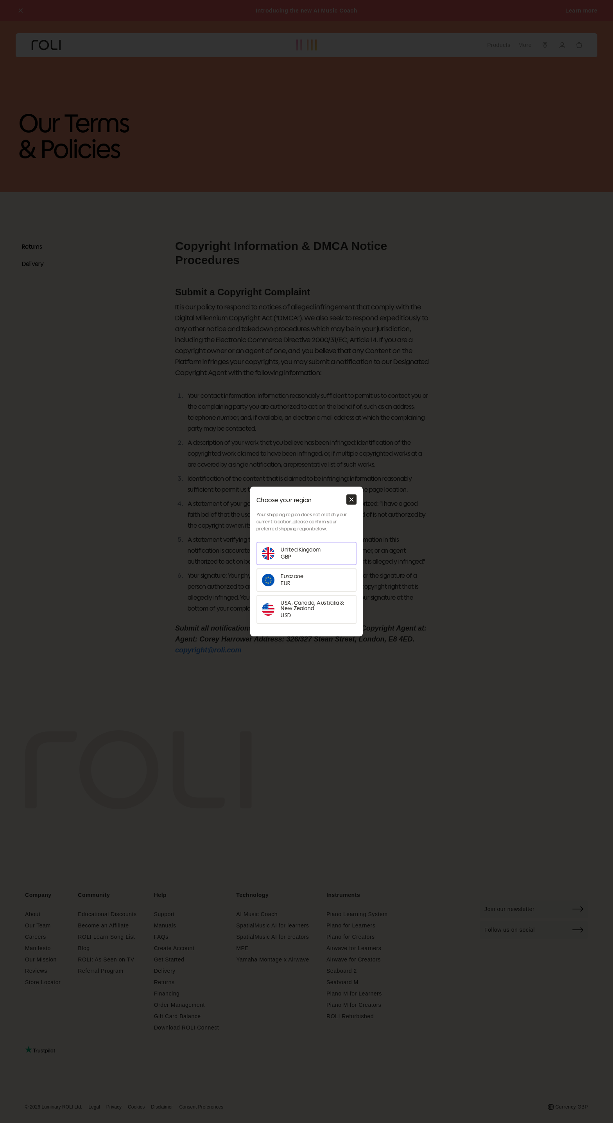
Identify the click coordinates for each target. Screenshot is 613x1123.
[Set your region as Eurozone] (306, 580)
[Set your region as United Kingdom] (306, 553)
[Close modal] (351, 499)
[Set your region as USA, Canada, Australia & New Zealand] (306, 609)
